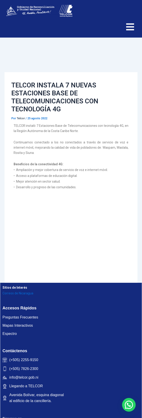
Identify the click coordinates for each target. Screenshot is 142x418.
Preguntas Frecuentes (20, 317)
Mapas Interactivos (17, 325)
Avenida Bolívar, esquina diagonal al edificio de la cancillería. (36, 398)
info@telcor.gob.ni (23, 377)
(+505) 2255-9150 (23, 360)
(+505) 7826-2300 (23, 369)
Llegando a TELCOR (26, 386)
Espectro (9, 334)
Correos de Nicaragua (17, 293)
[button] (129, 405)
